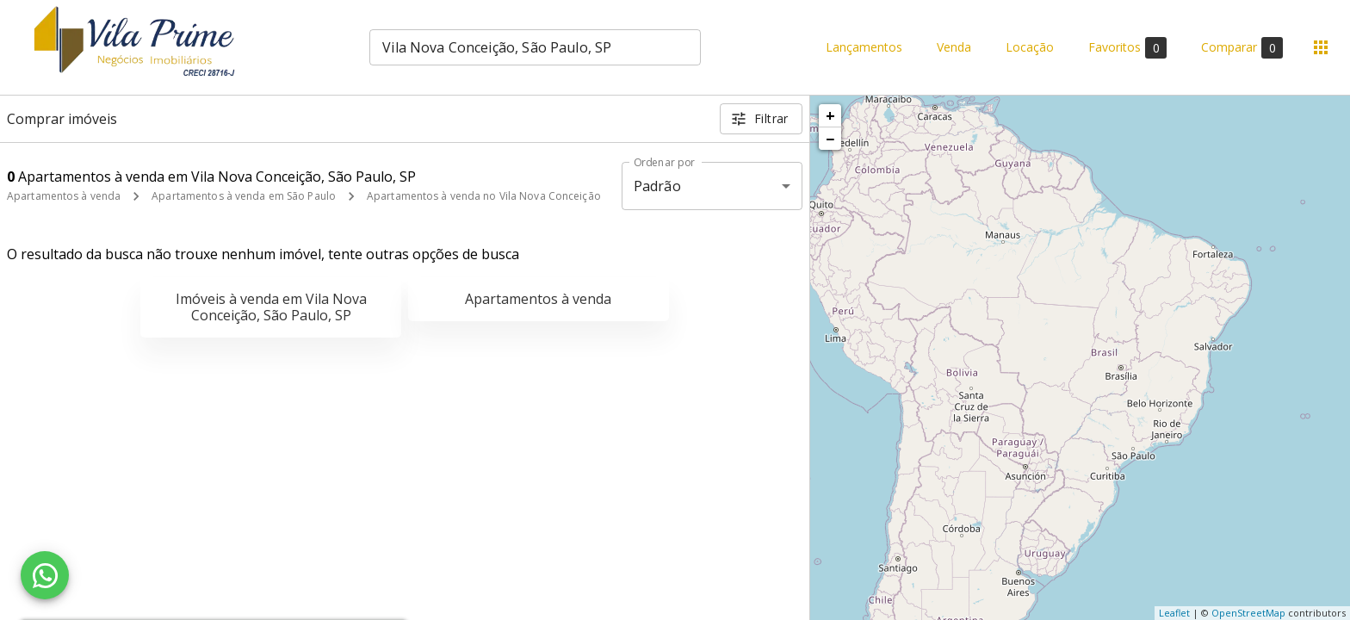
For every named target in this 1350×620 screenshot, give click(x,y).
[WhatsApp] (45, 575)
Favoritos (1127, 48)
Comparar (1242, 48)
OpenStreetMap (1248, 612)
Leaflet (1174, 612)
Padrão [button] (657, 186)
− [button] (830, 138)
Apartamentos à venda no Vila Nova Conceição (484, 196)
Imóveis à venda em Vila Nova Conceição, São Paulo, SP (271, 307)
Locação (1030, 47)
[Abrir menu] (1320, 47)
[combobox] (535, 47)
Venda (954, 47)
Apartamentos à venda (64, 196)
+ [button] (830, 115)
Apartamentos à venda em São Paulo (244, 196)
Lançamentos (864, 47)
